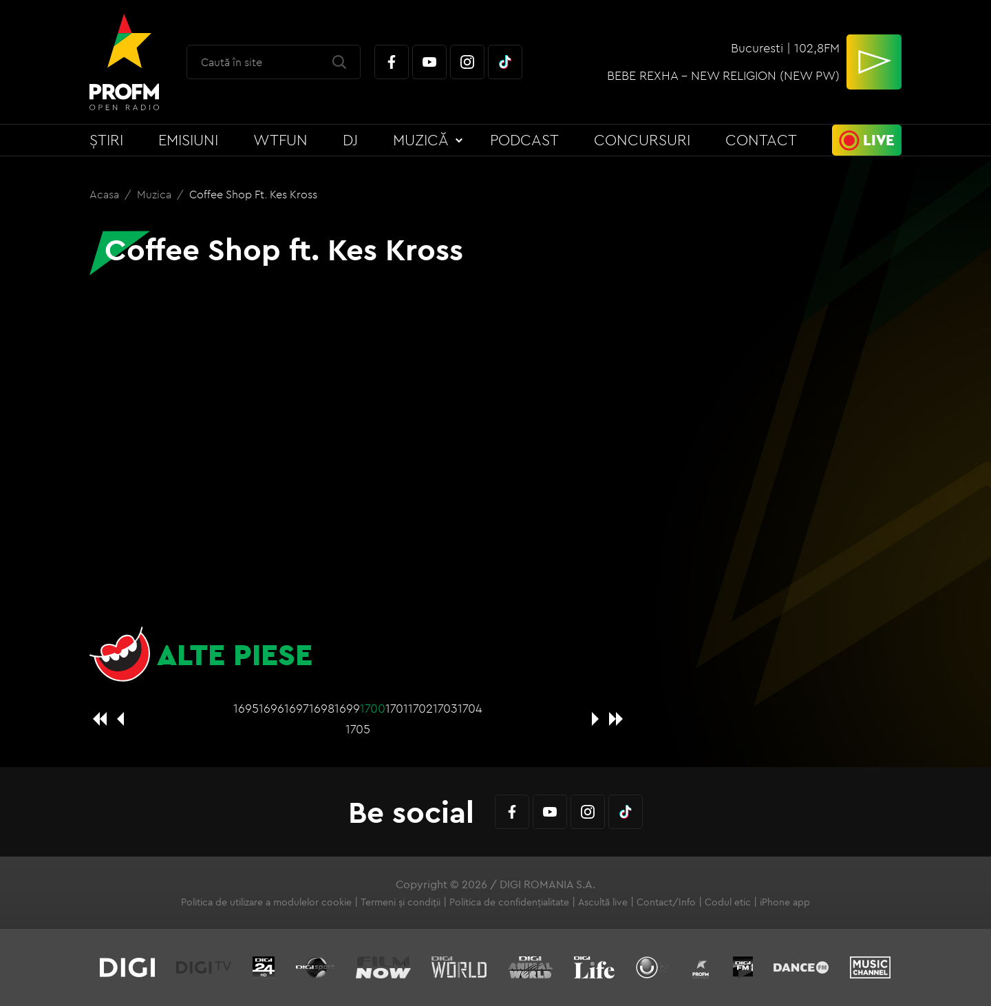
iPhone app (785, 902)
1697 (296, 708)
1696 (271, 708)
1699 (347, 708)
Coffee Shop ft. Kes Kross (253, 194)
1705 (357, 729)
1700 (372, 708)
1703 (445, 708)
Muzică (421, 139)
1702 (420, 708)
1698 (321, 708)
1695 (246, 708)
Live (879, 139)
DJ (350, 139)
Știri (106, 139)
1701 (396, 708)
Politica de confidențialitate (509, 902)
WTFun (280, 139)
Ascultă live (603, 902)
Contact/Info (666, 902)
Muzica (155, 194)
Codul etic (728, 902)
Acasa (105, 194)
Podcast (524, 139)
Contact (761, 139)
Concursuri (642, 139)
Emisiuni (188, 139)
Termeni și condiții (400, 902)
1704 (470, 708)
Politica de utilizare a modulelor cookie (266, 902)
